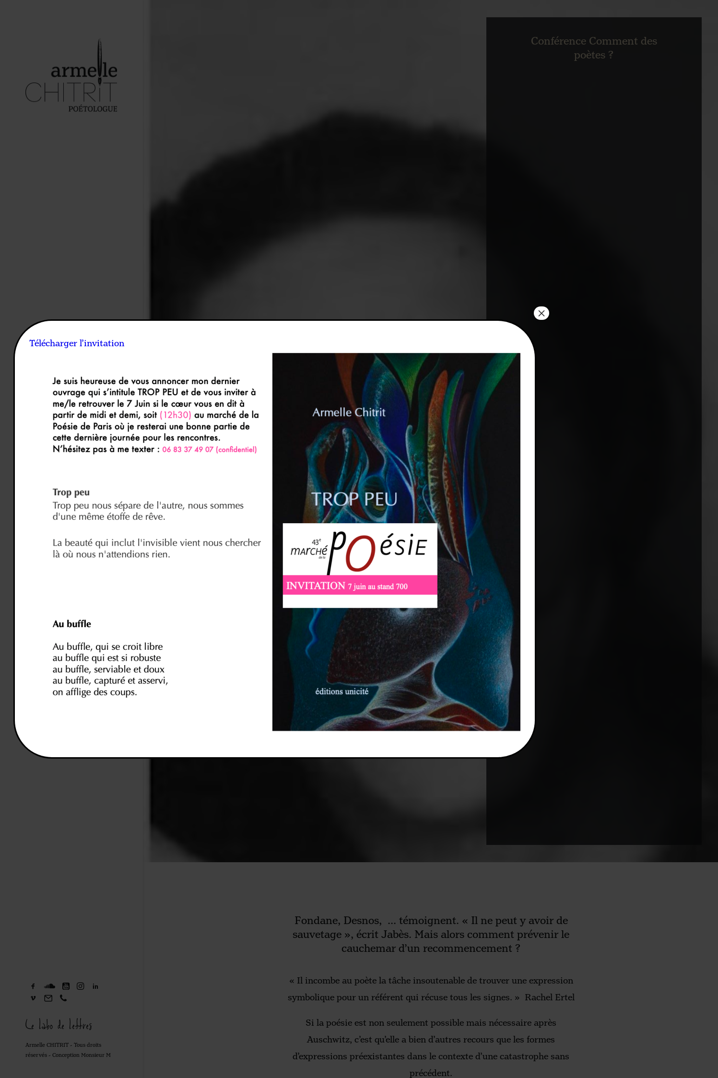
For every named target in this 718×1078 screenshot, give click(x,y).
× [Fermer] (541, 313)
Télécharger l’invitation (76, 343)
